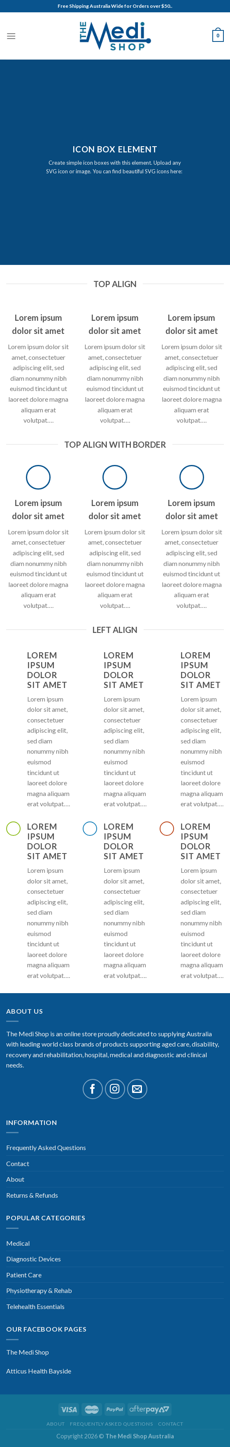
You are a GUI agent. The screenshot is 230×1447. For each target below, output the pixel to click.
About (15, 1179)
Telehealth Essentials (35, 1306)
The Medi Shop (27, 1352)
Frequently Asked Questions (46, 1147)
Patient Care (24, 1275)
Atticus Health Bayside (38, 1371)
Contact (17, 1163)
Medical (18, 1243)
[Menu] (11, 36)
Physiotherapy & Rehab (39, 1290)
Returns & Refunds (32, 1195)
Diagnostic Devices (33, 1259)
